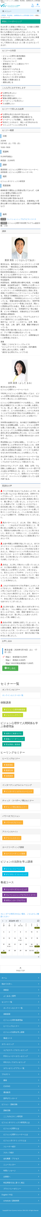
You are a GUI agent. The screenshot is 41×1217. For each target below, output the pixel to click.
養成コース (7, 1038)
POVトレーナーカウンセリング (15, 1056)
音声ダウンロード (10, 1098)
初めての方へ (7, 984)
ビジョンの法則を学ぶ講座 (13, 1032)
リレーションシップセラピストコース (21, 219)
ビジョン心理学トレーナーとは (15, 1134)
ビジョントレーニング (13, 869)
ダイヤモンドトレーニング (15, 874)
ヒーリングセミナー (11, 1026)
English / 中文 (7, 1194)
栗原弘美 (8, 770)
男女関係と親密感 (12, 744)
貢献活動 (6, 1110)
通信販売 (6, 1092)
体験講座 (6, 1014)
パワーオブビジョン (13, 822)
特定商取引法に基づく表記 (13, 1182)
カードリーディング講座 (14, 853)
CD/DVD (6, 1086)
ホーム (4, 978)
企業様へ (6, 1176)
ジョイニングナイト (13, 715)
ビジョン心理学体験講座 (14, 709)
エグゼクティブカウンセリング (15, 1050)
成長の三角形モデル (13, 733)
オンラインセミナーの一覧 (12, 695)
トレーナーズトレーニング (15, 889)
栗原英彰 (8, 765)
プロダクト (6, 1074)
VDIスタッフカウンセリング (14, 1062)
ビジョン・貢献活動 (9, 1104)
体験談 (6, 990)
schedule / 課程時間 (11, 1200)
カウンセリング (8, 1044)
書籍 (5, 1080)
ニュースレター (9, 1164)
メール (37, 5)
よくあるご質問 (9, 996)
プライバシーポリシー (12, 1188)
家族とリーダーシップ (13, 739)
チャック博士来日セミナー (15, 807)
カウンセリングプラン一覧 (13, 1068)
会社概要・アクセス (11, 1158)
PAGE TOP (20, 969)
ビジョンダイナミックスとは (14, 1140)
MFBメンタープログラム (14, 900)
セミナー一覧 (7, 1002)
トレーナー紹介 (9, 1146)
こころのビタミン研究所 (13, 1116)
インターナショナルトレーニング (18, 791)
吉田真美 (8, 776)
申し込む (10, 668)
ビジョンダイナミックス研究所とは (16, 1122)
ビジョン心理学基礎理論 (13, 1020)
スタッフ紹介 (8, 1152)
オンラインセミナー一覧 (13, 1008)
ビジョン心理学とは (11, 1128)
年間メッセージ (9, 1170)
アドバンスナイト (12, 838)
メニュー (20, 11)
